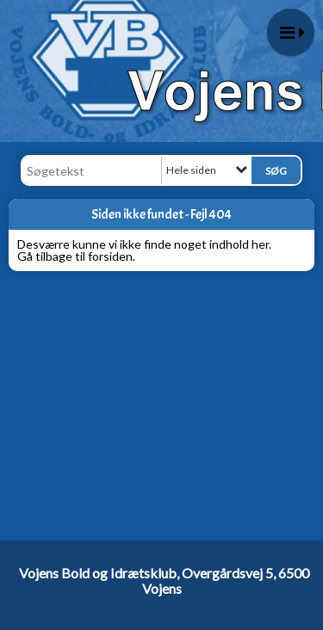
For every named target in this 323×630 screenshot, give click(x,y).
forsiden (110, 256)
